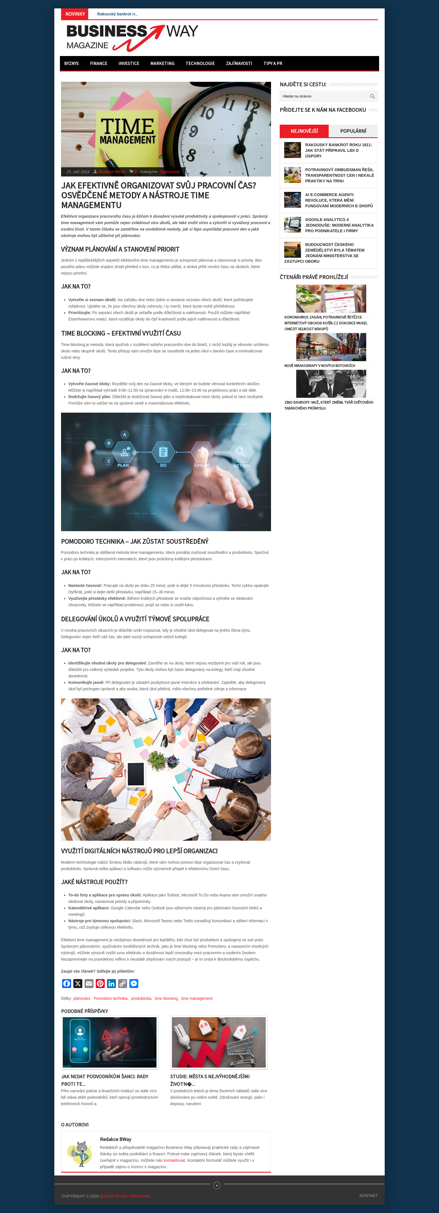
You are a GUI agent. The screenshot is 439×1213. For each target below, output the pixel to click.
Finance (98, 63)
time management (197, 998)
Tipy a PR (272, 63)
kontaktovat (174, 1160)
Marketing (162, 63)
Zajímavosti (239, 63)
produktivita (141, 998)
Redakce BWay (111, 171)
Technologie (200, 63)
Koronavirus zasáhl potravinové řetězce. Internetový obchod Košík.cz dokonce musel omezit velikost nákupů (325, 323)
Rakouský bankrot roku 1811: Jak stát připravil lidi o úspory (338, 150)
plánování (81, 998)
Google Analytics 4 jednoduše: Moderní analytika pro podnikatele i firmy (339, 225)
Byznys (71, 63)
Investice (128, 63)
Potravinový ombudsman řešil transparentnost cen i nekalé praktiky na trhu (339, 175)
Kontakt (368, 1195)
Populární (353, 131)
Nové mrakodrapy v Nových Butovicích (319, 365)
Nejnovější (304, 131)
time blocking (166, 998)
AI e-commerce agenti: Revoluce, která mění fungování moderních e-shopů (339, 200)
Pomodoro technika (111, 998)
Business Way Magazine (125, 1196)
